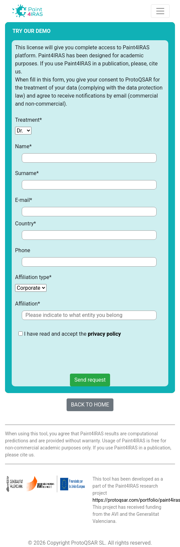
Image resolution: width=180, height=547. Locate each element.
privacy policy (104, 334)
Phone (22, 250)
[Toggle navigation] (160, 11)
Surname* (27, 173)
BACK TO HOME (90, 404)
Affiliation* (27, 303)
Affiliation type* (33, 277)
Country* (25, 223)
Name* (23, 146)
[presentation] (69, 354)
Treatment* (28, 120)
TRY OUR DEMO (31, 31)
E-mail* (23, 200)
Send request (89, 380)
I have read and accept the (69, 349)
